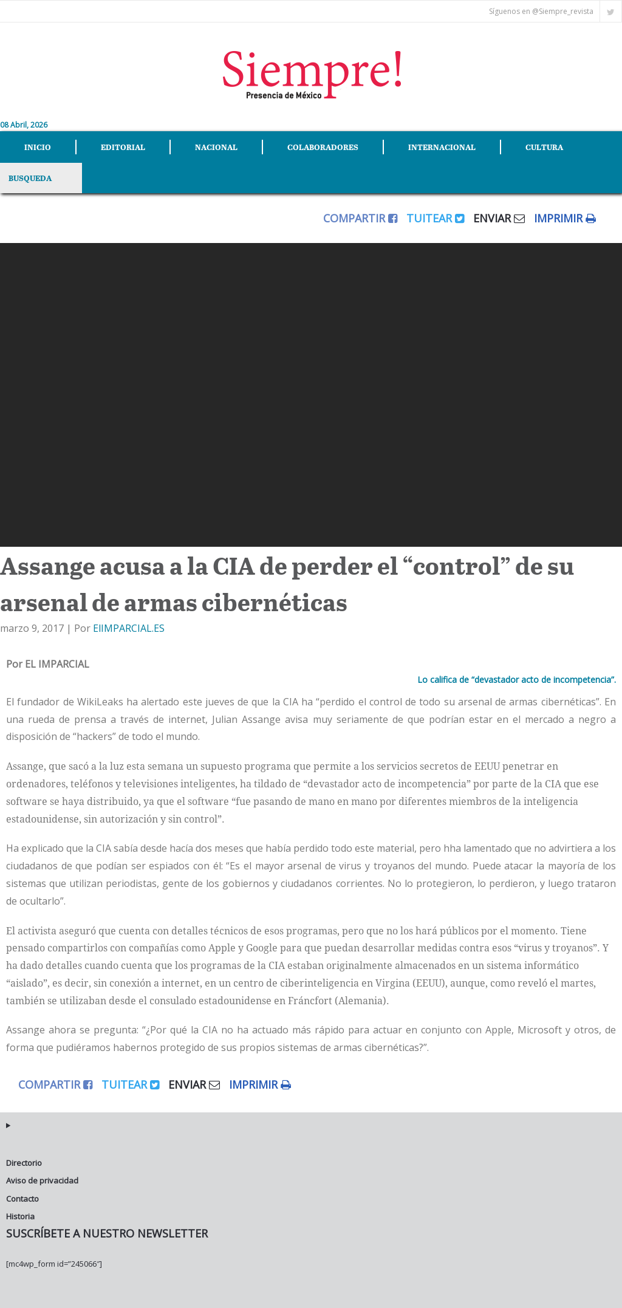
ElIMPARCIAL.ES (129, 628)
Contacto (22, 1198)
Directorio (24, 1162)
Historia (20, 1216)
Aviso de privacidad (42, 1180)
